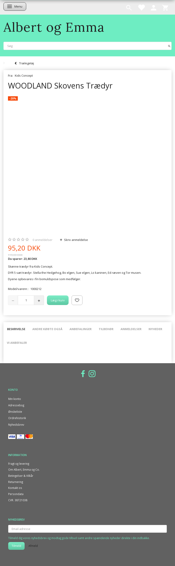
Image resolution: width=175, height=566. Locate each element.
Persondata (15, 494)
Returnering (15, 482)
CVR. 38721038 (17, 500)
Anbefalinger (80, 329)
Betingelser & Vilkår (20, 475)
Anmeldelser (131, 329)
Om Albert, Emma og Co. (24, 469)
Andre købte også (47, 329)
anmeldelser (42, 240)
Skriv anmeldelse (75, 240)
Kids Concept (24, 75)
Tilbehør (106, 329)
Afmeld (33, 546)
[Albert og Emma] (54, 27)
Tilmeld (16, 546)
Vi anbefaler (17, 343)
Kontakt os (15, 488)
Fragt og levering (18, 463)
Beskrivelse (16, 329)
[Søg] (169, 46)
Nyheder (155, 329)
